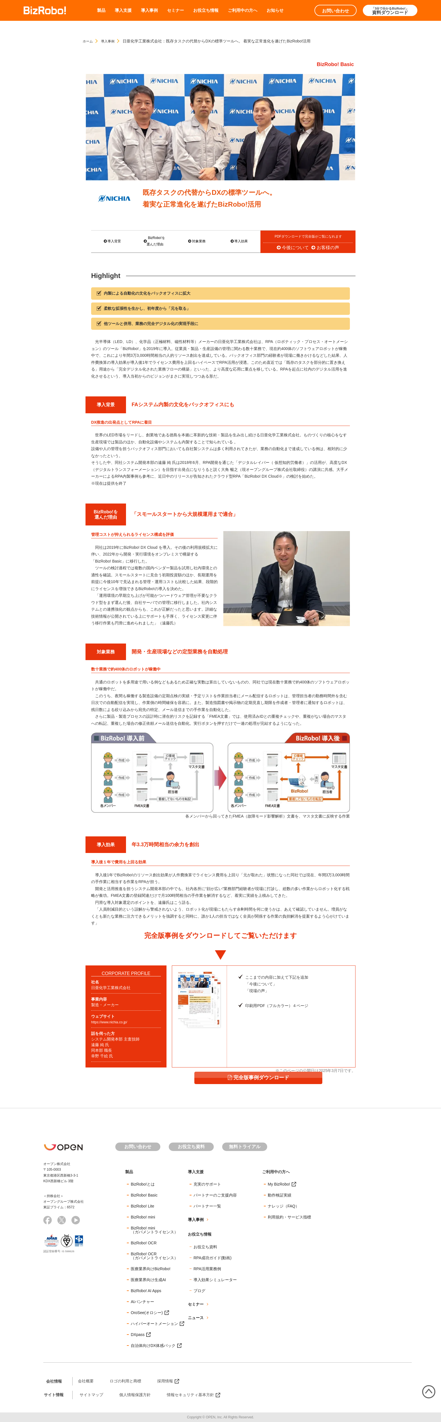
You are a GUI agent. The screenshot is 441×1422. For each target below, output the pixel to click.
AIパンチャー (142, 1301)
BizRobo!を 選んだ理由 (154, 241)
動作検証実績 (279, 1195)
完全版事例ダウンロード (290, 1055)
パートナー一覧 (207, 1206)
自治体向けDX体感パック (153, 1345)
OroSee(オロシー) (147, 1312)
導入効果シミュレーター (215, 1279)
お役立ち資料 (191, 1146)
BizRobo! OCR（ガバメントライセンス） (154, 1255)
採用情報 (165, 1380)
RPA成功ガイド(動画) (212, 1257)
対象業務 (196, 241)
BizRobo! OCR (144, 1242)
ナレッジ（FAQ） (283, 1206)
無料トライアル (244, 1146)
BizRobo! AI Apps (146, 1290)
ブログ (199, 1290)
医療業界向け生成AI (148, 1279)
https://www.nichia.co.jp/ (112, 1021)
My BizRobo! (279, 1184)
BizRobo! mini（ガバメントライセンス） (154, 1229)
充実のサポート (207, 1184)
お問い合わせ (335, 10)
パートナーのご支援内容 (215, 1195)
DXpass (138, 1334)
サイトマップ (91, 1394)
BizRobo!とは (143, 1184)
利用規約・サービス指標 (289, 1217)
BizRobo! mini (143, 1217)
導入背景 (112, 241)
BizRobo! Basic (144, 1195)
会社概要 (86, 1380)
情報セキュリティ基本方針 (190, 1394)
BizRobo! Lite (142, 1206)
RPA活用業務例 (207, 1268)
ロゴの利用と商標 (125, 1380)
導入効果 (239, 241)
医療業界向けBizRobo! (150, 1268)
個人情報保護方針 (135, 1394)
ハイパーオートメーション (154, 1323)
